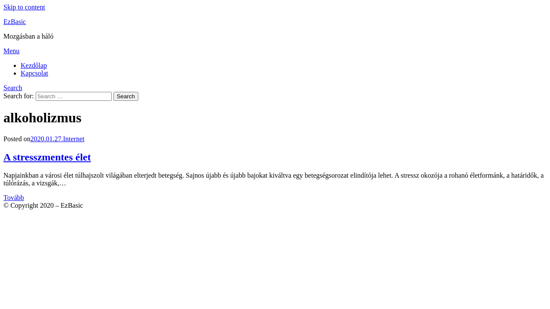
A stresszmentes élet (47, 157)
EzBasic (14, 21)
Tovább (13, 197)
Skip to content (24, 7)
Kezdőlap (34, 65)
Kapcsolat (34, 73)
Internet (74, 138)
